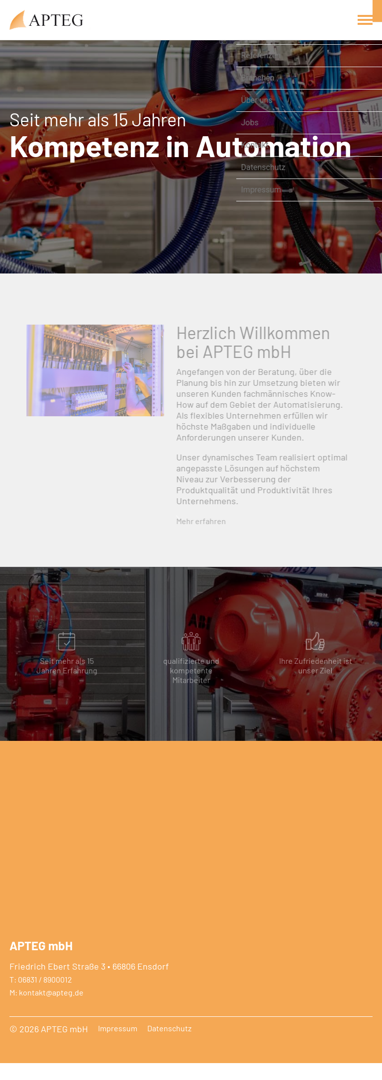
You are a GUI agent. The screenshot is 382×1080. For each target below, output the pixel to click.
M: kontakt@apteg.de (46, 1009)
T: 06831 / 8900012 (40, 996)
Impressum (117, 1045)
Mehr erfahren (200, 532)
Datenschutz (169, 1045)
